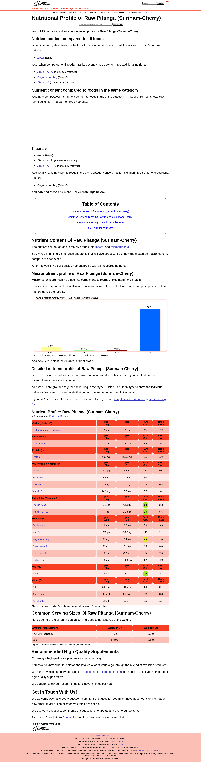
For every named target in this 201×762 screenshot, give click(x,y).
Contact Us (69, 717)
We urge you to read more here (150, 750)
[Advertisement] (100, 126)
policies (126, 738)
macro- (99, 246)
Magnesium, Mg (47, 77)
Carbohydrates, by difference (47, 430)
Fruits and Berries (58, 416)
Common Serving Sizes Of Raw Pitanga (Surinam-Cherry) (100, 217)
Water (40, 57)
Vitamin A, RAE (46, 165)
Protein (36, 457)
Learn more (143, 12)
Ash (34, 587)
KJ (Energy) (38, 601)
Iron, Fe (36, 532)
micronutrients (120, 246)
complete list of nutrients (129, 399)
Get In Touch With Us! (100, 228)
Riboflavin (37, 477)
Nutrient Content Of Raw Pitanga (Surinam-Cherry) (100, 211)
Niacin (35, 470)
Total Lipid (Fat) (40, 443)
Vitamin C (43, 82)
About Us (105, 735)
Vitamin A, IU (45, 71)
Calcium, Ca (38, 525)
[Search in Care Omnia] (149, 3)
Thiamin (36, 484)
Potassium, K (39, 553)
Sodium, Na (38, 560)
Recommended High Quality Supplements (100, 222)
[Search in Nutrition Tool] (95, 24)
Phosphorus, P (40, 546)
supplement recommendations (102, 671)
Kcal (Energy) (39, 594)
